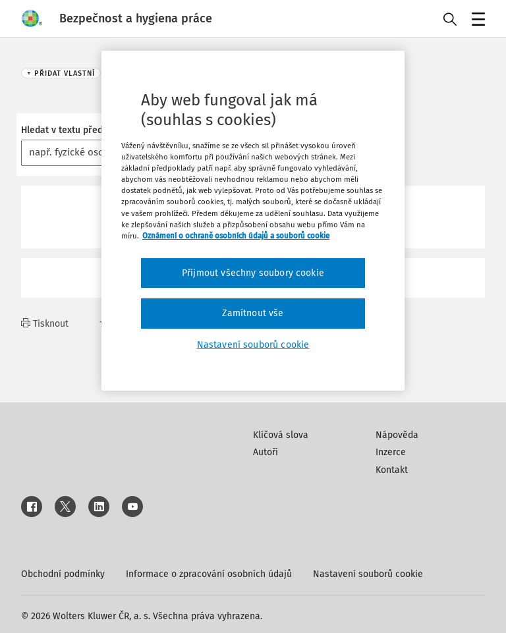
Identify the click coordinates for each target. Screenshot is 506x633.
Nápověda (397, 435)
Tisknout (45, 323)
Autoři (265, 452)
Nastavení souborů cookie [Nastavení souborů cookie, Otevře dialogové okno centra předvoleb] (253, 344)
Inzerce (391, 452)
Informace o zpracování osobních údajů (209, 574)
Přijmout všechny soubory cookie (253, 273)
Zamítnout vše (252, 313)
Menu (476, 20)
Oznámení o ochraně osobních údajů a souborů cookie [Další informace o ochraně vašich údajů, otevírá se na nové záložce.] (235, 235)
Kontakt (392, 470)
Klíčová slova (280, 435)
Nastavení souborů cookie (368, 574)
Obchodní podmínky (63, 574)
